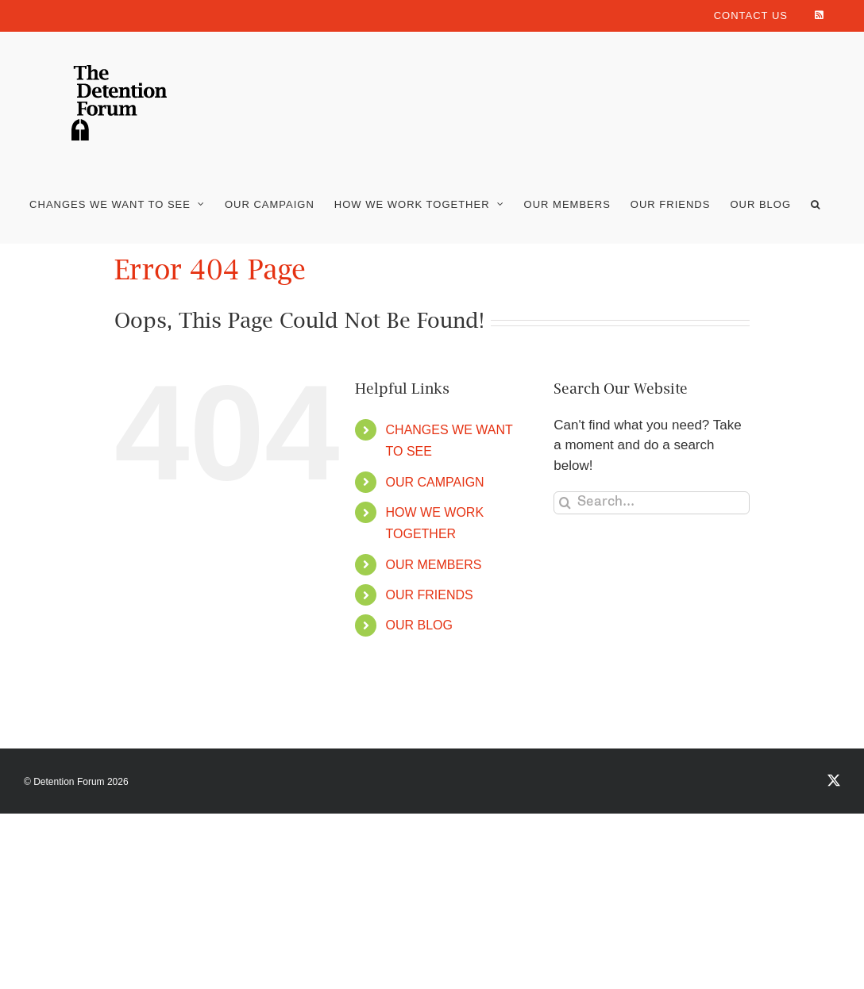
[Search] (565, 502)
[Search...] (652, 502)
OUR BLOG (419, 625)
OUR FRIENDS (429, 595)
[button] (815, 204)
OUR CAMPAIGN (435, 482)
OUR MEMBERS (434, 564)
